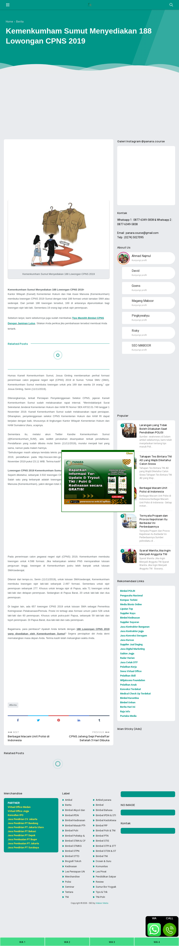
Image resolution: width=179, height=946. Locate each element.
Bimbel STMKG (74, 861)
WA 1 (22, 941)
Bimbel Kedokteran (106, 834)
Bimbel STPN (73, 866)
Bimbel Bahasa (105, 823)
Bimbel (100, 818)
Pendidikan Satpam (106, 893)
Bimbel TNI (102, 872)
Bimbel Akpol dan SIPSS (75, 823)
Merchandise (73, 893)
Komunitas (102, 882)
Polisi (68, 899)
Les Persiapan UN (75, 888)
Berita (14, 723)
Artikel (69, 812)
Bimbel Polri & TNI (106, 845)
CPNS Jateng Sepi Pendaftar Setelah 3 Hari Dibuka (88, 757)
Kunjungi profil (139, 263)
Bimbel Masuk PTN (75, 839)
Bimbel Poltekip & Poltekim (75, 850)
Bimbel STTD (73, 872)
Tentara (70, 909)
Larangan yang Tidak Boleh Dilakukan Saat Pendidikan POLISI (153, 432)
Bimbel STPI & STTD (106, 861)
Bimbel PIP (102, 839)
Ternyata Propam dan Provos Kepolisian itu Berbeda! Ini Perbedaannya (153, 525)
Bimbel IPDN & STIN (106, 828)
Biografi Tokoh (74, 877)
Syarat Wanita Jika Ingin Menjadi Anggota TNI (155, 556)
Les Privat (102, 888)
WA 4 (157, 941)
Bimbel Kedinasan (75, 834)
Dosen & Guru (104, 877)
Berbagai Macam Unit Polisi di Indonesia (30, 757)
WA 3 (112, 941)
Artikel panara (104, 812)
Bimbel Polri (72, 845)
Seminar (70, 904)
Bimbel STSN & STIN (106, 866)
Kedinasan (71, 882)
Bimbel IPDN (72, 828)
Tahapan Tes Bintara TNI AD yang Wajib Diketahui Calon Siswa (155, 463)
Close (129, 453)
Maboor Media (102, 921)
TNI (67, 915)
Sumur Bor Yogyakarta (106, 904)
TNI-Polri (101, 915)
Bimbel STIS (103, 855)
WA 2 (67, 941)
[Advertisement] (89, 106)
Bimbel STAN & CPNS (75, 855)
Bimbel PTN (103, 850)
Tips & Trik (102, 909)
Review (100, 899)
